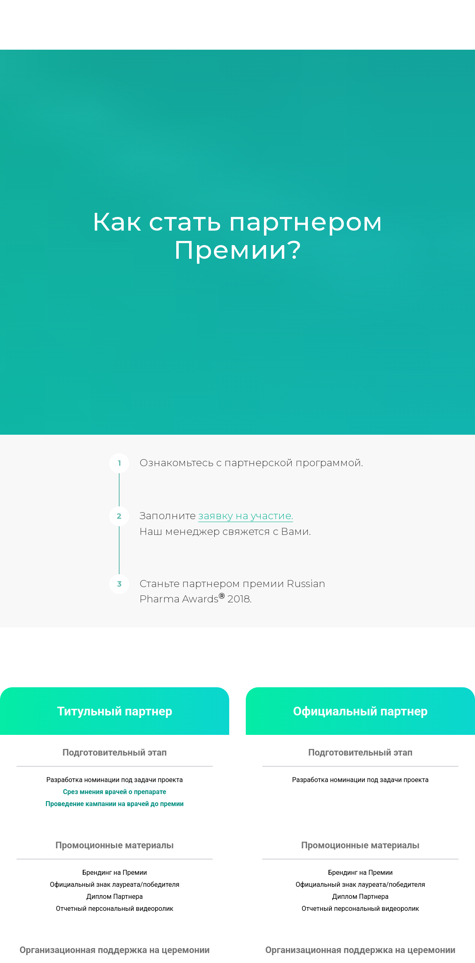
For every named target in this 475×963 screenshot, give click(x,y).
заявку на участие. (245, 516)
